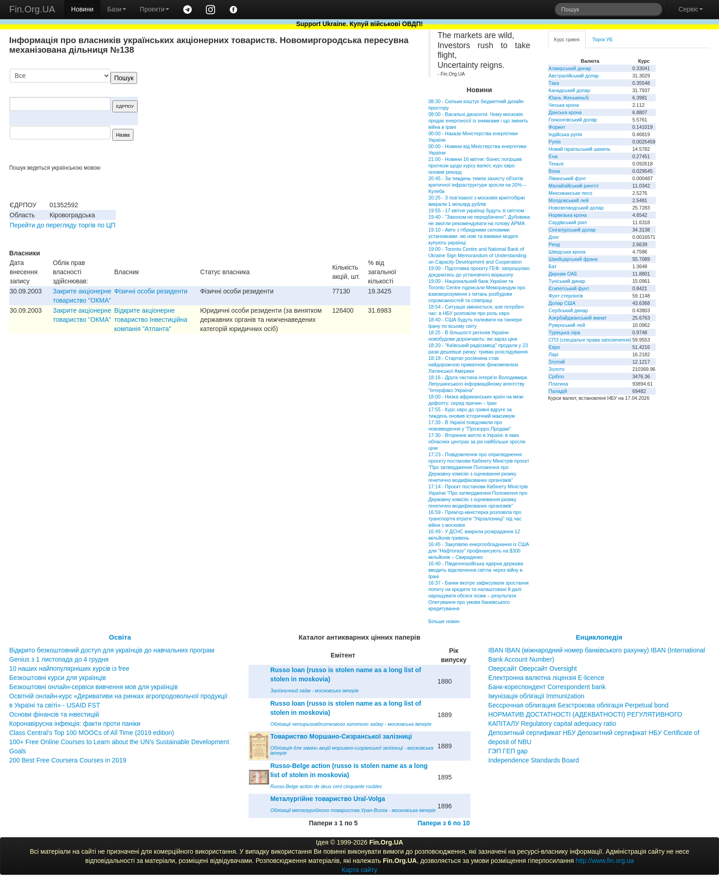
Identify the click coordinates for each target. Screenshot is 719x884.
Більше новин (443, 621)
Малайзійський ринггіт (573, 185)
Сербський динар (568, 310)
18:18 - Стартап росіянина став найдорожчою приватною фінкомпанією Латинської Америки (473, 364)
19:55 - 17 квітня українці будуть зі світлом (476, 210)
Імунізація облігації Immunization (536, 696)
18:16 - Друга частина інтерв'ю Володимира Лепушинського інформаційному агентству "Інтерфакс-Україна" (477, 384)
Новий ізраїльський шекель (579, 149)
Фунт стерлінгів (565, 295)
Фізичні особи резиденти (151, 291)
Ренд (554, 244)
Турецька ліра (564, 332)
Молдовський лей (568, 200)
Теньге (556, 163)
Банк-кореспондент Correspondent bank (547, 687)
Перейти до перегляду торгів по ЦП (63, 225)
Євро (554, 347)
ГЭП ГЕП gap (508, 751)
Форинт (556, 127)
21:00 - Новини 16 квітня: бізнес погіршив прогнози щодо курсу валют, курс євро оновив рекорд (475, 165)
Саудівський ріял (567, 222)
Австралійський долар (573, 75)
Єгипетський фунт (568, 288)
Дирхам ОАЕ (562, 273)
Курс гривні (566, 39)
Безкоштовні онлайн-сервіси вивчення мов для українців (93, 687)
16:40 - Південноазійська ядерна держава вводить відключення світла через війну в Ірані (475, 570)
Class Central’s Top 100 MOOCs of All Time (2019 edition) (91, 732)
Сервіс (691, 9)
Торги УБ (602, 39)
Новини (82, 9)
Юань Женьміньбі (568, 97)
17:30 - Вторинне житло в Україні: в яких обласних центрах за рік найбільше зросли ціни (476, 441)
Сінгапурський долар (572, 229)
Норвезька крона (567, 215)
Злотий (556, 362)
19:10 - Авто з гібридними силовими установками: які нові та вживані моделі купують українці (473, 236)
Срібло (556, 376)
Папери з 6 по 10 (443, 823)
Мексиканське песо (570, 193)
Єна (552, 156)
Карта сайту (359, 869)
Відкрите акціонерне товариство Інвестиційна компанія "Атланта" (150, 319)
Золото (556, 369)
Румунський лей (566, 325)
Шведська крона (566, 251)
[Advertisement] (341, 116)
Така (553, 83)
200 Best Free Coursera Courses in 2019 (67, 760)
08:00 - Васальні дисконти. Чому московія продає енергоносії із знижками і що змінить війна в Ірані (478, 120)
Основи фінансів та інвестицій (54, 714)
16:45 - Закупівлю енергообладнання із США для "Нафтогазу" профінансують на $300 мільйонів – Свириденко (478, 550)
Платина (558, 384)
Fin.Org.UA (32, 9)
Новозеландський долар (575, 207)
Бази (116, 9)
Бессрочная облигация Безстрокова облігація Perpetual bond (578, 705)
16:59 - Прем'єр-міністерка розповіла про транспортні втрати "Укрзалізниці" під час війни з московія (474, 518)
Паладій (557, 391)
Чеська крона (563, 105)
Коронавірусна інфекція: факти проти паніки (74, 723)
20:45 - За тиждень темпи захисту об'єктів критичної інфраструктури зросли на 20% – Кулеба (477, 185)
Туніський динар (566, 281)
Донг (553, 237)
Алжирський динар (569, 68)
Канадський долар (569, 90)
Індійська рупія (565, 134)
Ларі (553, 354)
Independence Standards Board (533, 760)
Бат (552, 266)
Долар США (561, 303)
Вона (554, 171)
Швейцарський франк (572, 259)
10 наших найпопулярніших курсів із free (69, 668)
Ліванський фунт (567, 178)
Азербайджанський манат (577, 317)
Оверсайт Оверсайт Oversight (532, 668)
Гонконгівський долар (572, 119)
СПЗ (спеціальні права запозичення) (589, 340)
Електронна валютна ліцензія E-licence (546, 677)
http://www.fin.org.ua (604, 860)
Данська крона (564, 112)
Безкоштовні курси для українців (57, 677)
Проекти (154, 9)
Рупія (554, 141)
